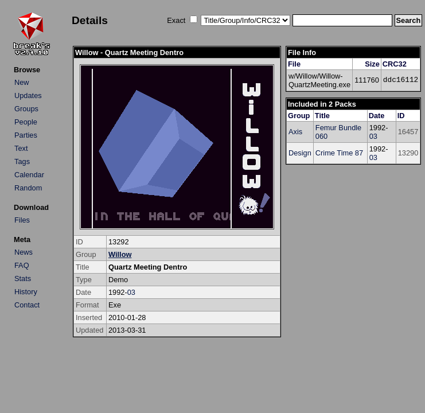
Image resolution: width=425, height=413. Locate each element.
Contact (27, 305)
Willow (119, 254)
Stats (22, 278)
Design (299, 153)
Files (22, 220)
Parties (25, 135)
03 (131, 292)
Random (28, 188)
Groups (26, 108)
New (21, 82)
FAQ (21, 265)
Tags (22, 161)
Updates (28, 95)
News (23, 252)
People (25, 122)
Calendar (29, 174)
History (25, 291)
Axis (295, 131)
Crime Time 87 (339, 153)
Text (21, 148)
